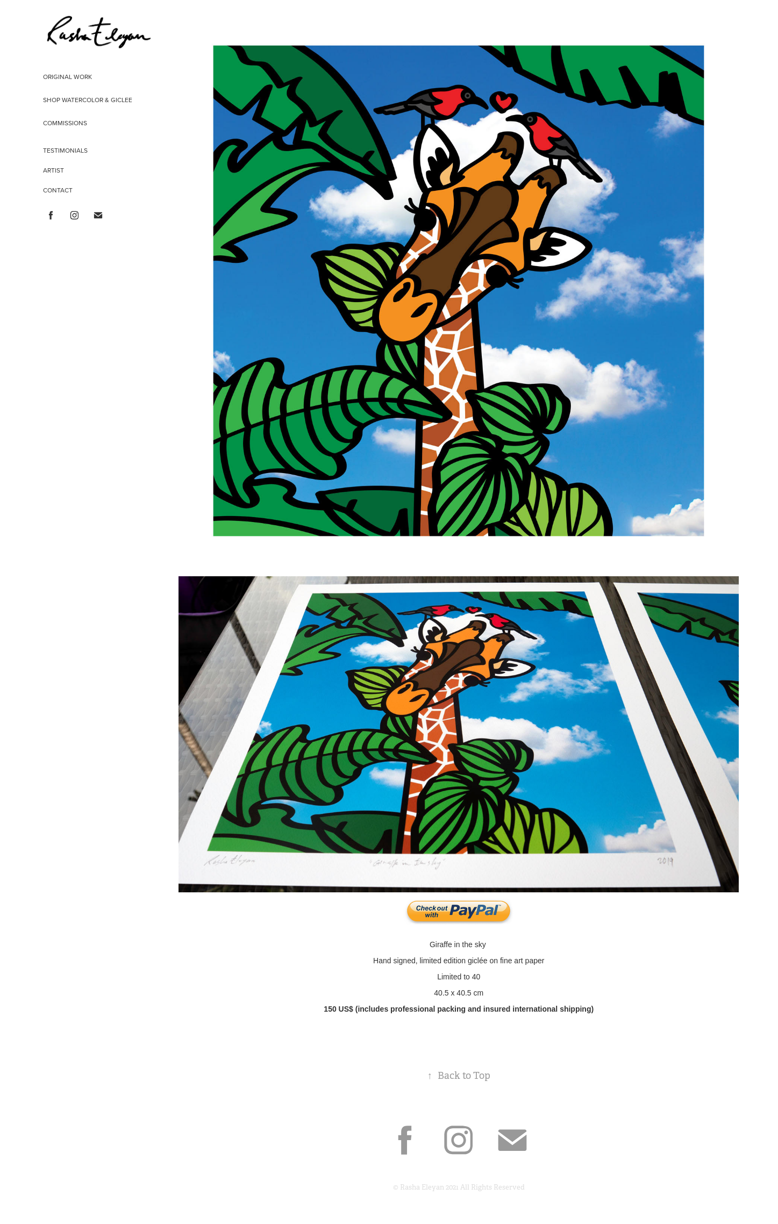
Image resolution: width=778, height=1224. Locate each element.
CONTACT (58, 190)
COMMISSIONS (65, 122)
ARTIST (53, 170)
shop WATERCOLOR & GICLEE (87, 99)
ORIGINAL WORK (67, 76)
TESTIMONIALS (65, 150)
